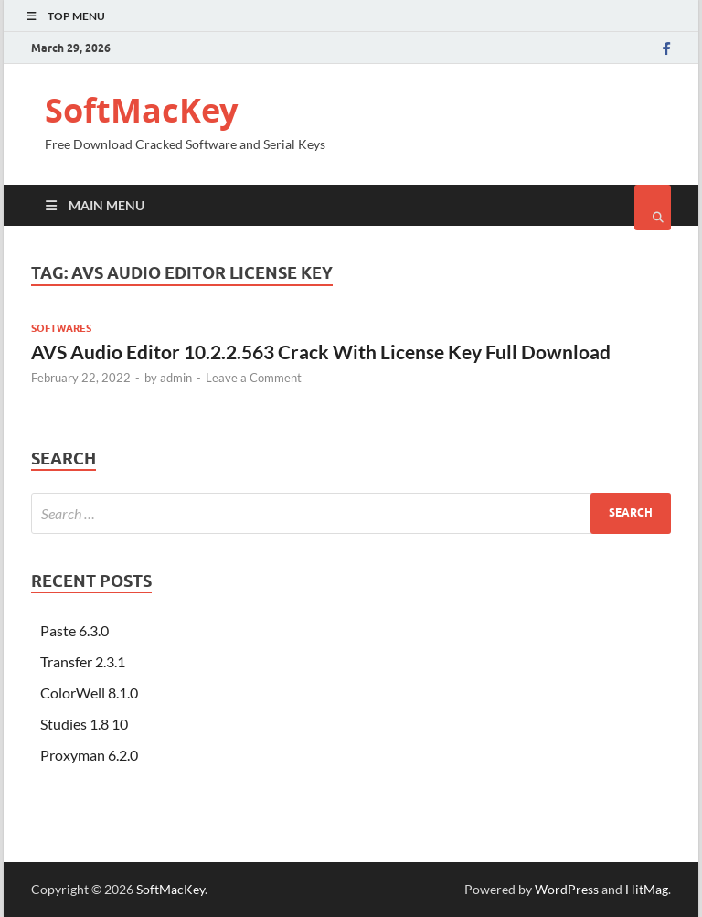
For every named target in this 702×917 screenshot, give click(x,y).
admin (176, 377)
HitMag (646, 889)
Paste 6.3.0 (74, 630)
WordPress (567, 889)
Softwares (61, 328)
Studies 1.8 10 (84, 723)
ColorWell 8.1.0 (89, 692)
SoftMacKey (141, 110)
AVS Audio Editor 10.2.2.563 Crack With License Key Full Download (321, 351)
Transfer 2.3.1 (82, 661)
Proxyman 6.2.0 (89, 754)
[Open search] (652, 207)
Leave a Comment (254, 377)
